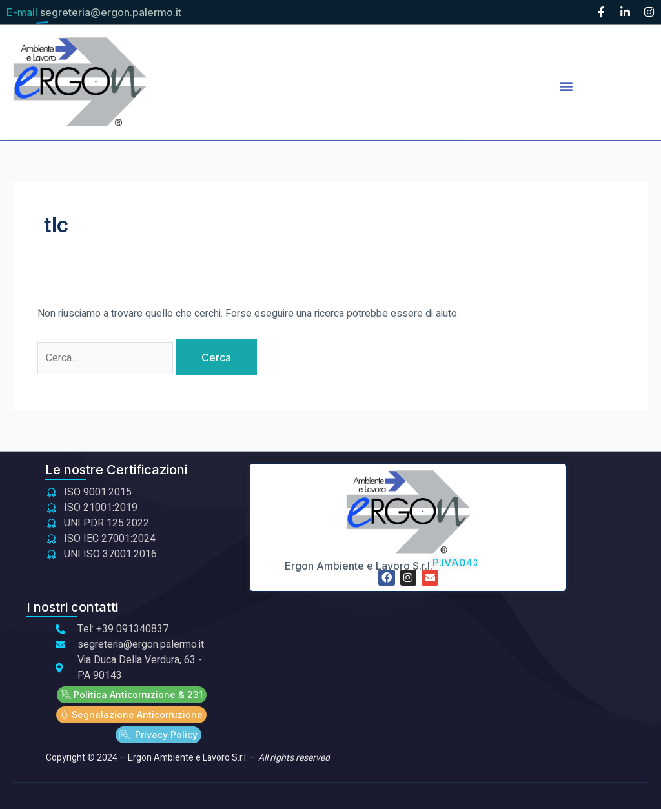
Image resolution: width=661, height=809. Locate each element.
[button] (565, 85)
